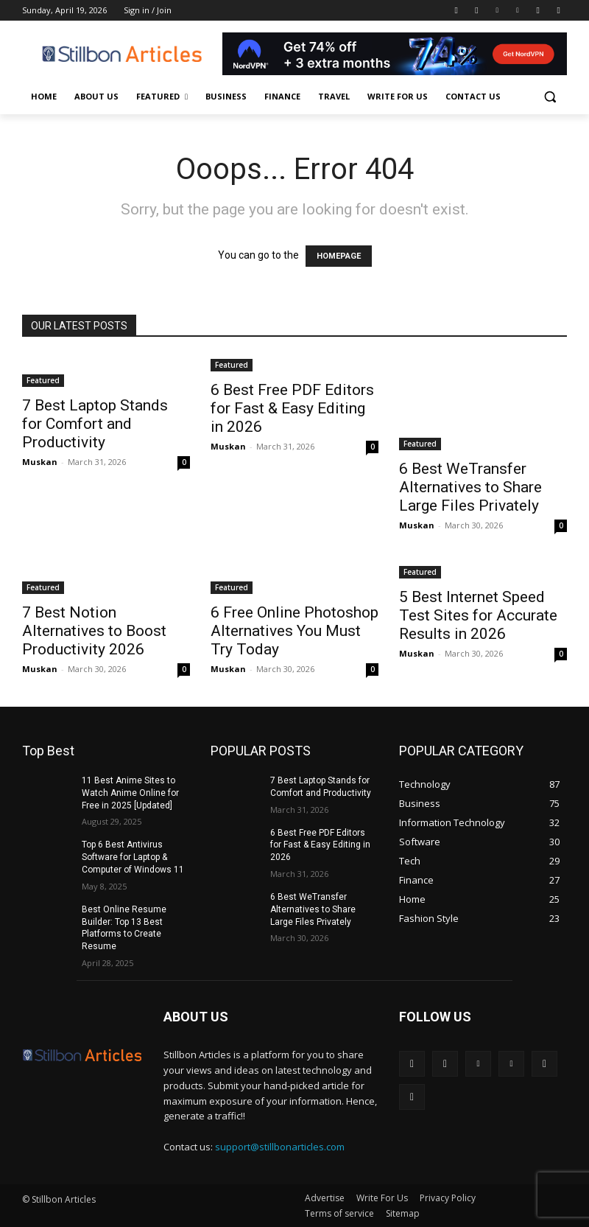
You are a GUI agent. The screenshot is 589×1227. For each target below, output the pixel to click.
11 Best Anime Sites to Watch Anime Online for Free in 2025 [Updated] (130, 793)
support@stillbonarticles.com (280, 1146)
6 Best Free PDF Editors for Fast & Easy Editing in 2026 (292, 408)
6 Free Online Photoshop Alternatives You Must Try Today (294, 631)
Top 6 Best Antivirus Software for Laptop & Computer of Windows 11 (133, 857)
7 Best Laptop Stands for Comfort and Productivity (95, 423)
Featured (43, 380)
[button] (549, 97)
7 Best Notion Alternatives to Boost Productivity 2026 (94, 631)
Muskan (39, 461)
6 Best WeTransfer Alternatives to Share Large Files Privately (470, 487)
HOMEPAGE (339, 256)
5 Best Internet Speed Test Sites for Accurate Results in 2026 (478, 615)
